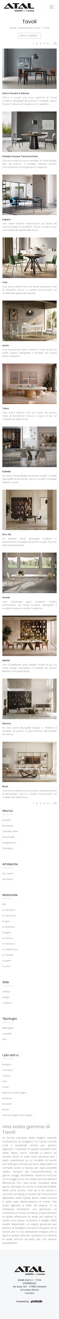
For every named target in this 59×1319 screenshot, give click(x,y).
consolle (6, 1033)
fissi (4, 1039)
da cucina (7, 873)
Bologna (6, 1064)
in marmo (7, 938)
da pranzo (7, 879)
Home (13, 27)
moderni (7, 1002)
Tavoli (46, 27)
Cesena (6, 1075)
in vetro (6, 966)
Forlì (4, 1081)
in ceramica (9, 915)
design (6, 997)
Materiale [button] (10, 895)
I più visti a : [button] (11, 1055)
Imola (5, 1087)
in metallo (7, 955)
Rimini (5, 1109)
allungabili (7, 1028)
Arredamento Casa (29, 27)
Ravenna (7, 1098)
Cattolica (7, 1070)
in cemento (8, 910)
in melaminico (10, 949)
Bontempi (7, 825)
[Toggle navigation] (51, 7)
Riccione (7, 1103)
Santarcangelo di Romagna (17, 1115)
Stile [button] (5, 982)
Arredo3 (6, 820)
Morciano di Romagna (14, 1092)
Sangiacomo (9, 842)
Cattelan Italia (10, 831)
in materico (8, 943)
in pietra (6, 960)
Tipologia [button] (9, 1018)
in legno (6, 932)
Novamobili (8, 837)
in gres (6, 921)
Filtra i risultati (29, 35)
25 (55, 43)
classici (6, 991)
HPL (4, 904)
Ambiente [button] (10, 864)
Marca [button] (7, 811)
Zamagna (7, 848)
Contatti (29, 1293)
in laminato (8, 926)
